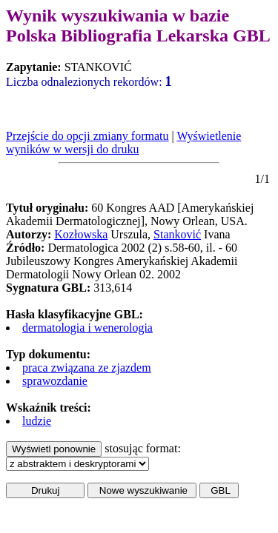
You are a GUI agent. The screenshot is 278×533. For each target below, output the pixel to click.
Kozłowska (80, 234)
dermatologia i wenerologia (87, 327)
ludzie (36, 421)
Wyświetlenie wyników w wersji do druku (123, 142)
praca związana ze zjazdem (86, 367)
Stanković (177, 234)
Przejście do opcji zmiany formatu (87, 136)
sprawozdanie (54, 381)
